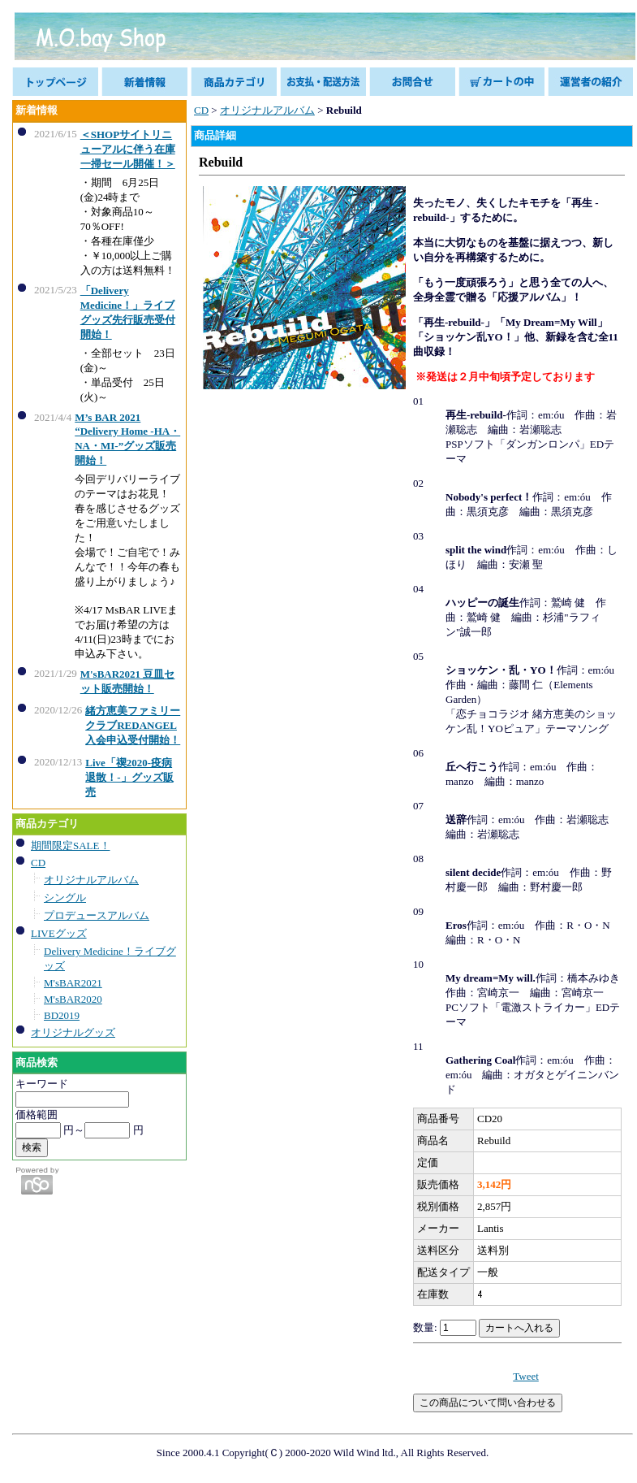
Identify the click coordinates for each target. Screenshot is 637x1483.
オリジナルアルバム (91, 880)
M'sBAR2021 (73, 983)
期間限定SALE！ (70, 845)
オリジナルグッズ (73, 1032)
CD (38, 862)
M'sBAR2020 (73, 999)
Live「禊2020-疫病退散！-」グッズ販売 (129, 777)
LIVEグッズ (59, 933)
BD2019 (62, 1015)
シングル (65, 897)
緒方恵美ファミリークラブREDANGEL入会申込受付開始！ (132, 725)
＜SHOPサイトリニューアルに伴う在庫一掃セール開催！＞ (127, 149)
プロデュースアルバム (96, 915)
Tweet (526, 1376)
